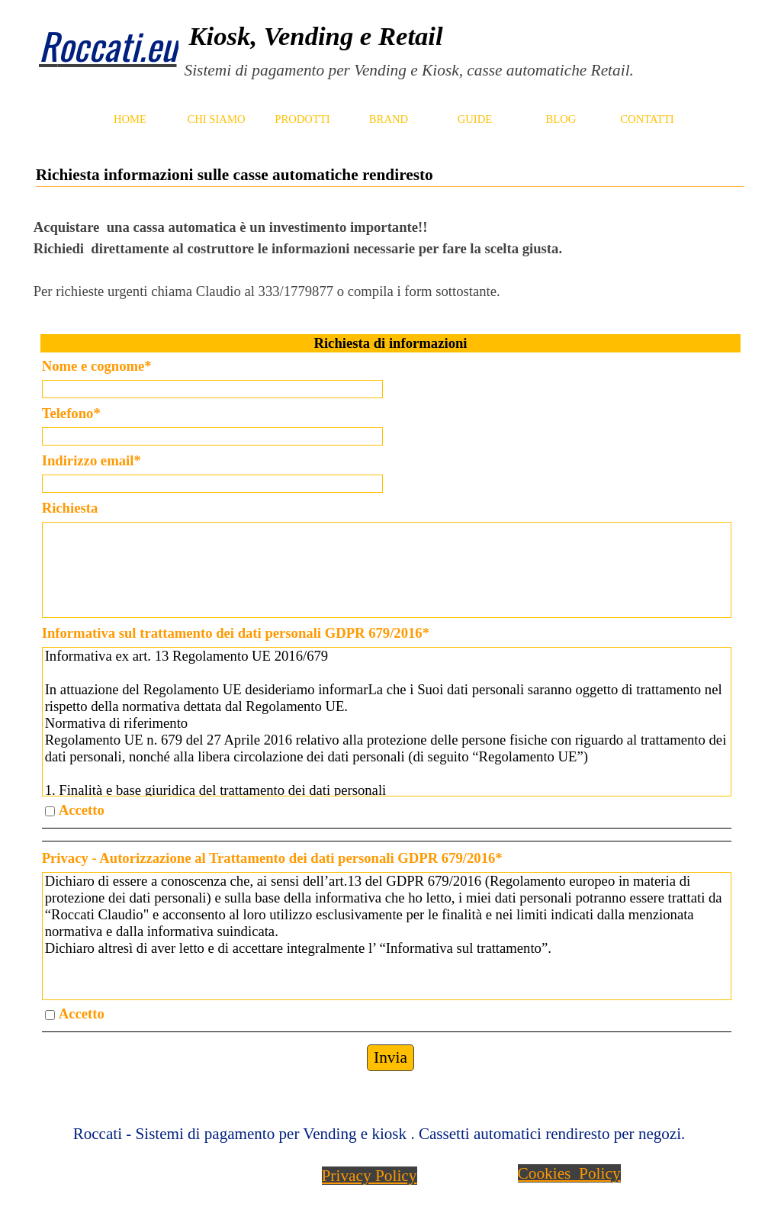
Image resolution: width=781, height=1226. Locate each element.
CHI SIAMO (216, 119)
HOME (130, 119)
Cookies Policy (569, 1173)
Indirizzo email (91, 460)
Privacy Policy (369, 1175)
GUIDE (475, 119)
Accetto (81, 810)
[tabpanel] (452, 49)
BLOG (561, 119)
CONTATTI (646, 119)
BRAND (388, 119)
